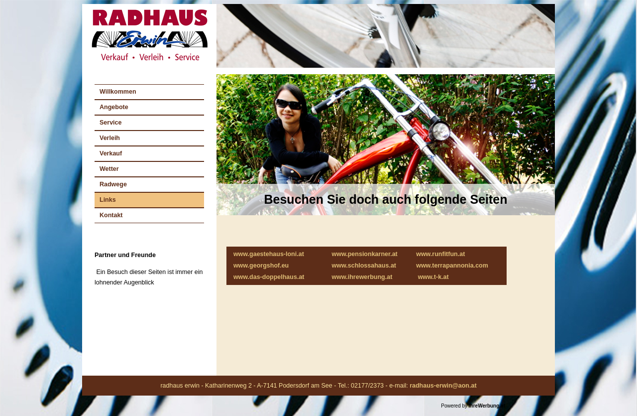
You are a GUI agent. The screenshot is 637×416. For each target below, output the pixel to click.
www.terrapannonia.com (452, 265)
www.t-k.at (433, 277)
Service (110, 122)
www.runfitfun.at (440, 254)
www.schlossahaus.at (364, 265)
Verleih (110, 138)
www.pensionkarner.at (365, 254)
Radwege (113, 184)
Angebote (114, 107)
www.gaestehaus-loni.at (268, 254)
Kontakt (111, 215)
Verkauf (111, 153)
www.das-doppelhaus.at (269, 277)
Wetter (109, 168)
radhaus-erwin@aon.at (443, 385)
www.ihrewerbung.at (362, 277)
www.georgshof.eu (261, 265)
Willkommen (118, 91)
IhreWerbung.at (487, 406)
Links (108, 199)
